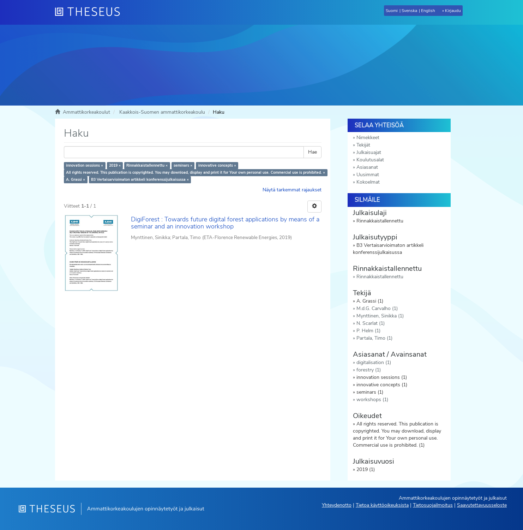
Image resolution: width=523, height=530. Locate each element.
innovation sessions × (84, 165)
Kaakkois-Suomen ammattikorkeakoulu (162, 112)
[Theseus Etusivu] (90, 12)
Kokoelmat (368, 182)
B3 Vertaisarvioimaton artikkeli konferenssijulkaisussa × (140, 179)
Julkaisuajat (368, 152)
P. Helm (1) (368, 330)
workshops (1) (372, 399)
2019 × (115, 165)
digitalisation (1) (373, 362)
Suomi (392, 10)
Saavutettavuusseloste (482, 505)
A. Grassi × (75, 179)
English (428, 10)
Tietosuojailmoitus (433, 505)
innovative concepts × (217, 165)
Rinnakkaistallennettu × (147, 165)
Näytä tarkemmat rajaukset (292, 189)
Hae (312, 152)
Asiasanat (367, 167)
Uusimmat (367, 174)
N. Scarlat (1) (370, 323)
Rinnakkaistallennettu (379, 276)
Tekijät (363, 145)
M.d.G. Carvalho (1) (377, 308)
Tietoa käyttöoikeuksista (382, 505)
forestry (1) (368, 370)
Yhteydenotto (336, 505)
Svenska (409, 10)
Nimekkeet (367, 137)
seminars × (183, 165)
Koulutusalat (370, 159)
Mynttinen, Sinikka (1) (380, 315)
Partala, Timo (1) (374, 338)
